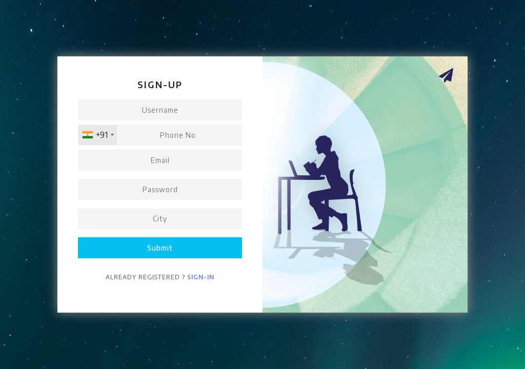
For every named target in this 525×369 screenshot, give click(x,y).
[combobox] (97, 135)
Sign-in (200, 277)
